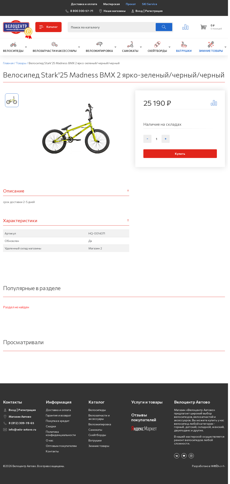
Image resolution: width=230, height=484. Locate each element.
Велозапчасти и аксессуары (98, 417)
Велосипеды (97, 410)
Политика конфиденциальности (61, 433)
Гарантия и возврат (58, 415)
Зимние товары (98, 445)
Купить (180, 153)
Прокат (131, 4)
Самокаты (95, 429)
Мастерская (111, 4)
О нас (50, 440)
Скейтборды (97, 435)
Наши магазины (114, 11)
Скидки (51, 426)
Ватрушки (95, 440)
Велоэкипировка (99, 424)
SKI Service (149, 4)
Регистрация (154, 11)
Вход (139, 11)
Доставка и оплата (84, 4)
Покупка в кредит (58, 420)
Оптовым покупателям (61, 445)
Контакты (52, 451)
